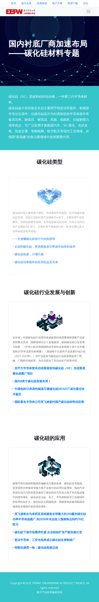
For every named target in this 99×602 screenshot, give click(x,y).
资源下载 (73, 3)
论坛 (85, 3)
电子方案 (57, 3)
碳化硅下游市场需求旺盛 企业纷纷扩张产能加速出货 (48, 541)
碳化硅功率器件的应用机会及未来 (36, 271)
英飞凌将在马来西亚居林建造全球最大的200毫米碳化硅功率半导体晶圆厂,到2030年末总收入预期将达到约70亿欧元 (49, 528)
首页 (13, 3)
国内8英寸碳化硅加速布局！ (32, 390)
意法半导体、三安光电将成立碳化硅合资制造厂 (44, 548)
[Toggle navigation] (88, 11)
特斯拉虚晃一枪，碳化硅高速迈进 (36, 556)
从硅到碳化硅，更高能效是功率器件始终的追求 (44, 255)
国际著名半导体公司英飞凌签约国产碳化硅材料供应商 (49, 410)
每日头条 (26, 3)
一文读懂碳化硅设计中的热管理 (34, 247)
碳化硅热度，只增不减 (28, 263)
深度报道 (42, 3)
